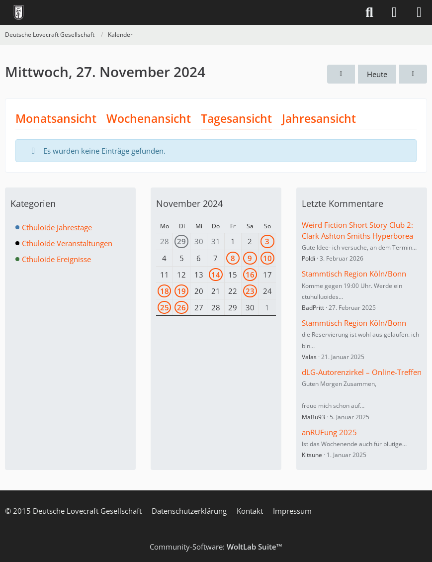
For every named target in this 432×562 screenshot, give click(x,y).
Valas (309, 357)
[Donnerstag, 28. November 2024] (413, 74)
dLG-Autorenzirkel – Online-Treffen (362, 372)
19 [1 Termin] (181, 291)
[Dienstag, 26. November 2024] (341, 74)
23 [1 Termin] (250, 291)
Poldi (308, 258)
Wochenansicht (148, 118)
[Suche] (369, 12)
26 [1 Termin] (181, 307)
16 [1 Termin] (250, 275)
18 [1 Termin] (164, 291)
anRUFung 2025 (329, 432)
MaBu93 (313, 417)
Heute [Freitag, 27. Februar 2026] (377, 74)
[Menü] (419, 12)
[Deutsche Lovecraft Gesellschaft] (18, 12)
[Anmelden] (394, 12)
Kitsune (312, 455)
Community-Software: (216, 547)
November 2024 (189, 203)
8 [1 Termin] (233, 258)
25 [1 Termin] (164, 307)
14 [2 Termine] (215, 275)
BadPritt (313, 307)
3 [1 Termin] (267, 241)
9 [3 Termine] (250, 258)
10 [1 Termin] (267, 258)
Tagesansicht (236, 118)
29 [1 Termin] (181, 241)
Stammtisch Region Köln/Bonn (354, 274)
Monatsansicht (55, 118)
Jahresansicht (319, 118)
